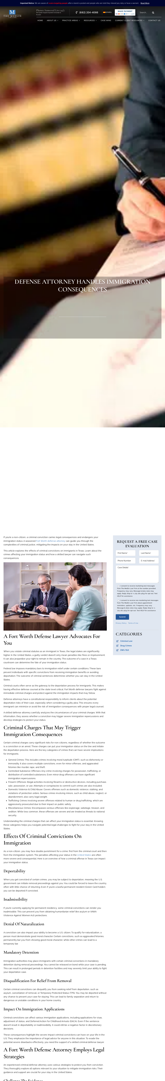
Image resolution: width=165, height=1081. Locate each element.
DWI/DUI (124, 650)
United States (84, 855)
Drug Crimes (126, 646)
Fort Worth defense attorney (50, 541)
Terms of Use (133, 623)
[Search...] (144, 12)
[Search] (153, 12)
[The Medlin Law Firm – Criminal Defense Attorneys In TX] (12, 11)
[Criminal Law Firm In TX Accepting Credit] (125, 10)
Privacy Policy (121, 623)
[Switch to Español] (106, 12)
